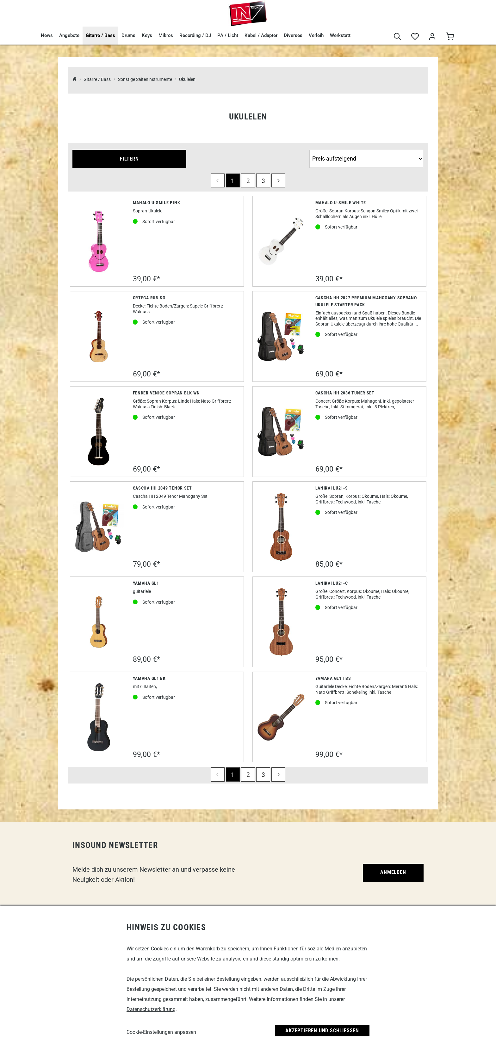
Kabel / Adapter (261, 35)
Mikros (165, 35)
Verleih (316, 35)
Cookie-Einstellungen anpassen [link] (161, 1032)
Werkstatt (340, 35)
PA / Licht (227, 35)
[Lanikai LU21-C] (281, 622)
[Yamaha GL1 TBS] (281, 717)
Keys (147, 35)
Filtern (129, 159)
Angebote (69, 35)
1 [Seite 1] (232, 181)
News (47, 35)
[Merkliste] (415, 37)
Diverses (293, 35)
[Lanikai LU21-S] (281, 527)
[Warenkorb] (449, 37)
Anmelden (393, 872)
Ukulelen (187, 79)
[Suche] (397, 37)
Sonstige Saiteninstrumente (145, 79)
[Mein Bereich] (432, 37)
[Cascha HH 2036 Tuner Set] (281, 431)
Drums (128, 35)
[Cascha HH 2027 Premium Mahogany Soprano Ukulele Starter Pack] (281, 336)
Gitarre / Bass (100, 35)
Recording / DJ (195, 35)
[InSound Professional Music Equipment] (74, 79)
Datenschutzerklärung (151, 1009)
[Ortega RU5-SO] (98, 336)
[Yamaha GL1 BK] (98, 717)
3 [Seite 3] (263, 181)
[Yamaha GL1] (98, 622)
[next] (278, 180)
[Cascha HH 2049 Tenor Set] (98, 526)
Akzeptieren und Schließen (322, 1031)
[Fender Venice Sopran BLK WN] (98, 432)
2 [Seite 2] (248, 181)
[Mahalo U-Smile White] (281, 241)
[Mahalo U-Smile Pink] (98, 241)
